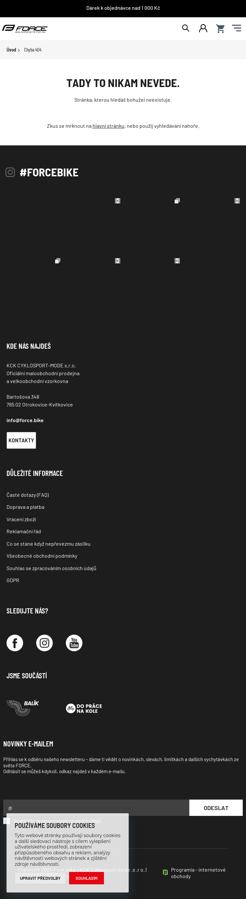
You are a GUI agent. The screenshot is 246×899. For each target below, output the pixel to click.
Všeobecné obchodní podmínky (42, 556)
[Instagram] (44, 643)
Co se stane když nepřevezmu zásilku (49, 543)
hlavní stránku (108, 126)
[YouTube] (74, 643)
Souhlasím (86, 878)
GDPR (13, 580)
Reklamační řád (24, 531)
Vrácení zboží (21, 519)
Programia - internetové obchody (198, 872)
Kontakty (21, 440)
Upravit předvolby (40, 878)
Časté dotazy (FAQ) (28, 495)
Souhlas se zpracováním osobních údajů (51, 568)
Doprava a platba (25, 507)
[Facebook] (15, 643)
